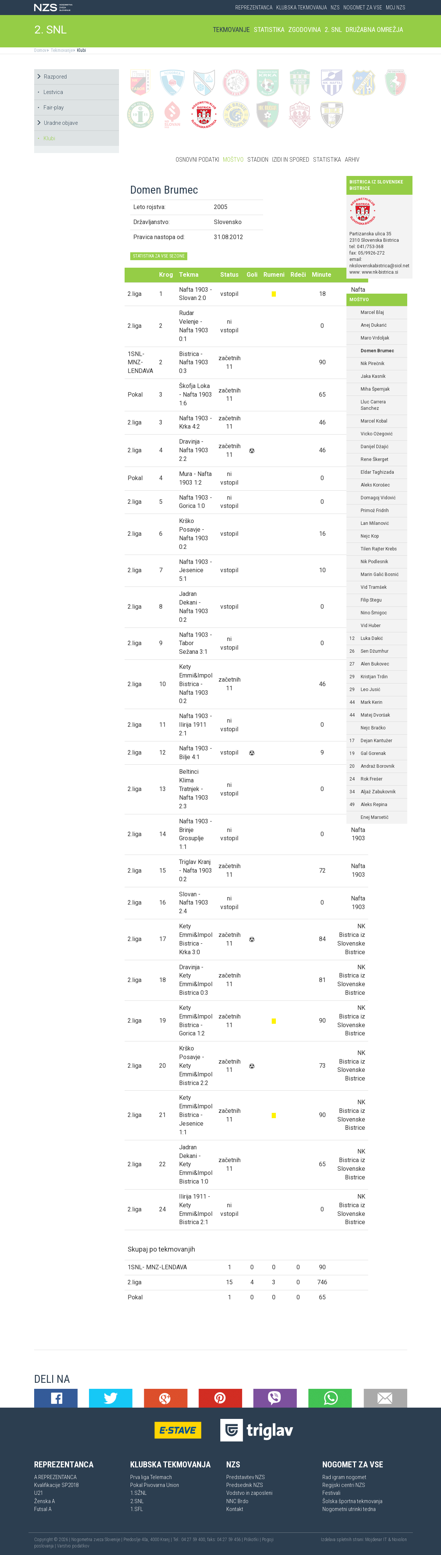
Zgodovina (304, 29)
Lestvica (50, 92)
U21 (38, 1493)
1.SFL (136, 1509)
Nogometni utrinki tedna (349, 1509)
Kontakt (234, 1509)
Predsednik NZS (244, 1485)
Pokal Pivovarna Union (154, 1485)
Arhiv (352, 159)
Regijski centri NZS (343, 1485)
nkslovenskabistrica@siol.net (379, 265)
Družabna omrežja (374, 29)
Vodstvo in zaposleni (249, 1493)
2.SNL (137, 1501)
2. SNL (51, 29)
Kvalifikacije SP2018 (56, 1485)
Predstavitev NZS (245, 1477)
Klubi (81, 50)
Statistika (269, 29)
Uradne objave (57, 123)
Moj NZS (395, 8)
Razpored (51, 77)
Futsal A (42, 1509)
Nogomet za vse (362, 8)
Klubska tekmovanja (301, 8)
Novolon (399, 1539)
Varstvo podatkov (73, 1546)
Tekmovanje (231, 29)
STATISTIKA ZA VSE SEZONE (159, 256)
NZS (335, 8)
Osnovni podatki (197, 159)
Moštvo (233, 159)
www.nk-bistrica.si (380, 272)
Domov (40, 50)
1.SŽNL (138, 1493)
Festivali (331, 1493)
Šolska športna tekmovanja (352, 1501)
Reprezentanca (253, 8)
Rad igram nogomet (344, 1477)
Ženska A (44, 1501)
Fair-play (50, 108)
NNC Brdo (237, 1501)
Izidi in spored (290, 159)
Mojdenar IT (376, 1539)
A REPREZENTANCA (55, 1477)
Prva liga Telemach (151, 1477)
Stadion (257, 159)
